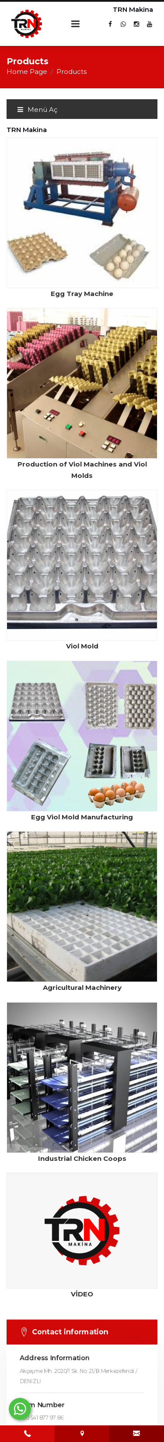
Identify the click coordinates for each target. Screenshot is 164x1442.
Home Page (27, 71)
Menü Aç (37, 109)
